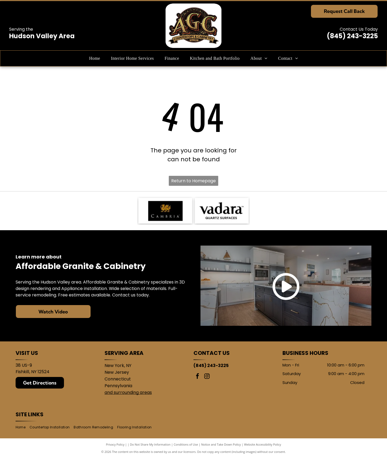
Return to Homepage (193, 181)
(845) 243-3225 (352, 36)
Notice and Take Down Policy (221, 444)
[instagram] (207, 377)
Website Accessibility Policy (262, 444)
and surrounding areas (128, 392)
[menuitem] (95, 58)
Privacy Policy (115, 444)
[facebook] (198, 377)
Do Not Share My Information (150, 444)
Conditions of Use (186, 444)
